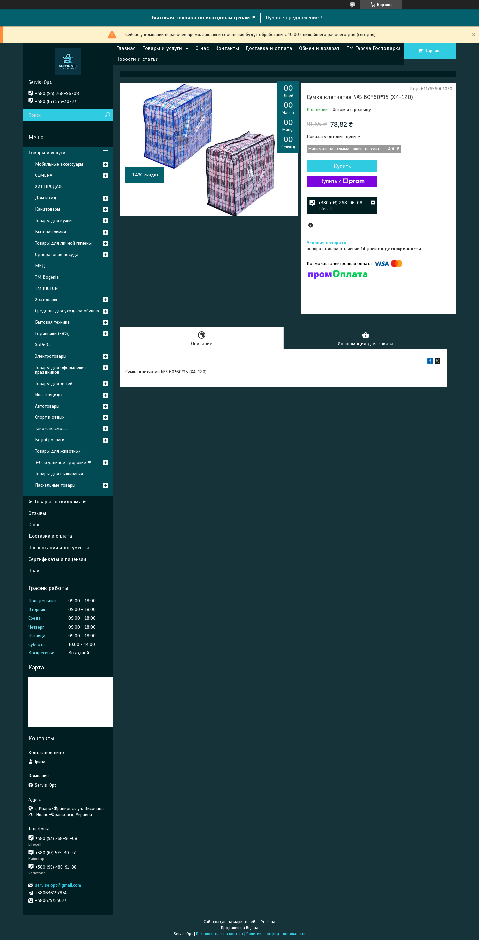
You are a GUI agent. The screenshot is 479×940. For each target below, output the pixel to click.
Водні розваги (49, 440)
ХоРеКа (43, 345)
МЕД (40, 266)
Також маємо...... (51, 428)
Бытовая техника (52, 322)
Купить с (342, 181)
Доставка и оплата (268, 48)
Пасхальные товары (55, 485)
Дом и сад (45, 198)
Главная (126, 48)
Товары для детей (53, 383)
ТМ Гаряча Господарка (373, 48)
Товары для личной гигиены (63, 243)
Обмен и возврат (319, 48)
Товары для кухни (53, 220)
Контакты (227, 48)
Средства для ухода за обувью (67, 311)
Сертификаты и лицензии (57, 559)
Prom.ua (268, 921)
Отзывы (37, 513)
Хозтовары (46, 299)
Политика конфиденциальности (276, 933)
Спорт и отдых (49, 417)
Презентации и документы (58, 548)
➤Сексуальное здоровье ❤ (63, 462)
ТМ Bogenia (47, 277)
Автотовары (47, 406)
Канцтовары (47, 209)
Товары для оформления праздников (60, 370)
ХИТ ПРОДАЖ (49, 186)
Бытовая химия (50, 232)
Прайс (35, 571)
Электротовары (50, 356)
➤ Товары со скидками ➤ (57, 502)
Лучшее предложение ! (294, 17)
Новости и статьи (137, 59)
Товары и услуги (162, 48)
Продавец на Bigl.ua (239, 927)
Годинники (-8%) (52, 333)
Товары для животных (57, 451)
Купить (342, 166)
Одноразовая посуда (56, 254)
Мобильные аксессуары (59, 164)
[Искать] (107, 115)
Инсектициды (48, 395)
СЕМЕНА (43, 175)
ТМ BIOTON (46, 288)
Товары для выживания (59, 474)
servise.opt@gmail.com (58, 885)
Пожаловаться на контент (219, 933)
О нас (202, 48)
